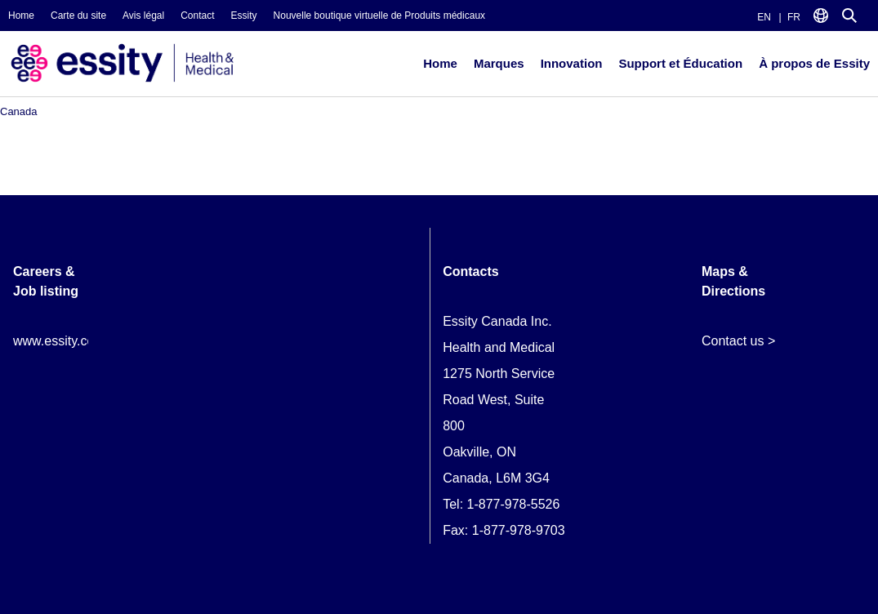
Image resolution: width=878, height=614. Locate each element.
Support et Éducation (680, 63)
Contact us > (738, 341)
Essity (244, 15)
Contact (197, 15)
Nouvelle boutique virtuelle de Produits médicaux (379, 15)
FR (793, 17)
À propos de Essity (814, 63)
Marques (499, 63)
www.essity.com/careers (82, 341)
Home (21, 15)
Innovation (572, 63)
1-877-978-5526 (513, 504)
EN (764, 17)
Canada (19, 111)
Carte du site (78, 15)
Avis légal (143, 15)
